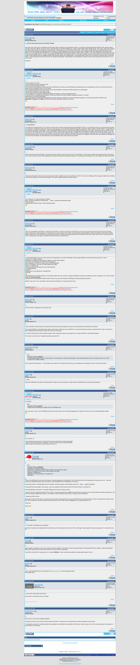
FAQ (47, 20)
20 (80, 663)
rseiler (27, 319)
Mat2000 (37, 585)
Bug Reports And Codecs (50, 16)
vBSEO (74, 660)
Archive (111, 654)
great (29, 639)
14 (72, 663)
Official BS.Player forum (102, 654)
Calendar (61, 20)
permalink (112, 34)
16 (75, 663)
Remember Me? (111, 16)
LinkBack (82, 32)
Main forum (41, 16)
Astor (27, 540)
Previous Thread (67, 642)
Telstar (34, 456)
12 (69, 663)
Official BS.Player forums (32, 16)
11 (68, 663)
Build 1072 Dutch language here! (68, 107)
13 (71, 663)
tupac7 (27, 374)
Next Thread (74, 642)
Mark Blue (29, 38)
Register (33, 20)
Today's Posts (83, 20)
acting (26, 639)
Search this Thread (100, 32)
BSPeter (36, 74)
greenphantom (30, 347)
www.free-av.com (56, 571)
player (32, 639)
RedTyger (76, 661)
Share (112, 64)
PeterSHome (30, 611)
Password (96, 18)
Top (114, 654)
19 (79, 663)
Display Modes (110, 32)
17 (76, 663)
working (38, 639)
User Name (96, 16)
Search (106, 20)
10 (66, 663)
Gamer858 (29, 147)
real (35, 639)
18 (77, 663)
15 (73, 663)
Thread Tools (90, 32)
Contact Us (93, 654)
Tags (26, 637)
